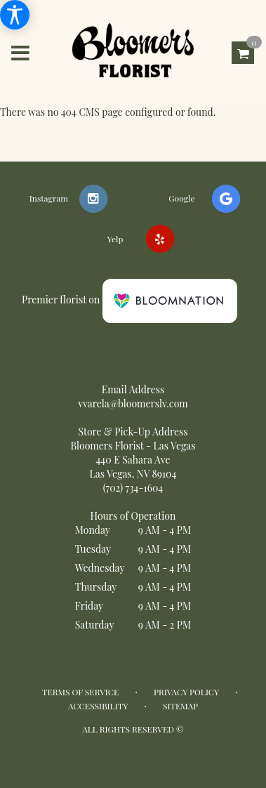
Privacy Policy (186, 691)
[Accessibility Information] (14, 14)
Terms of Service (80, 691)
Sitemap (180, 705)
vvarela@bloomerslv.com (133, 403)
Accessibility (98, 705)
